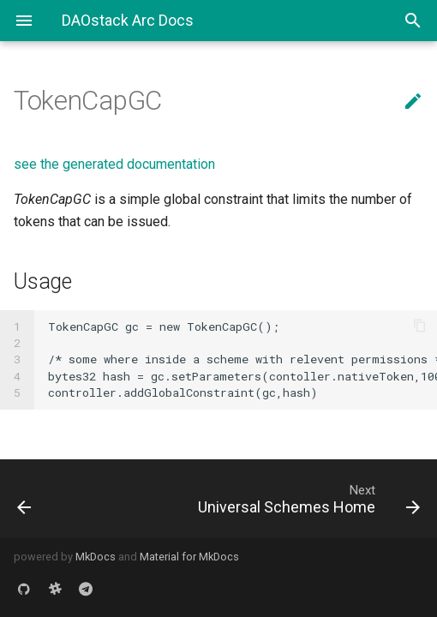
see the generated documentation (114, 164)
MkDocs (95, 556)
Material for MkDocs (189, 556)
